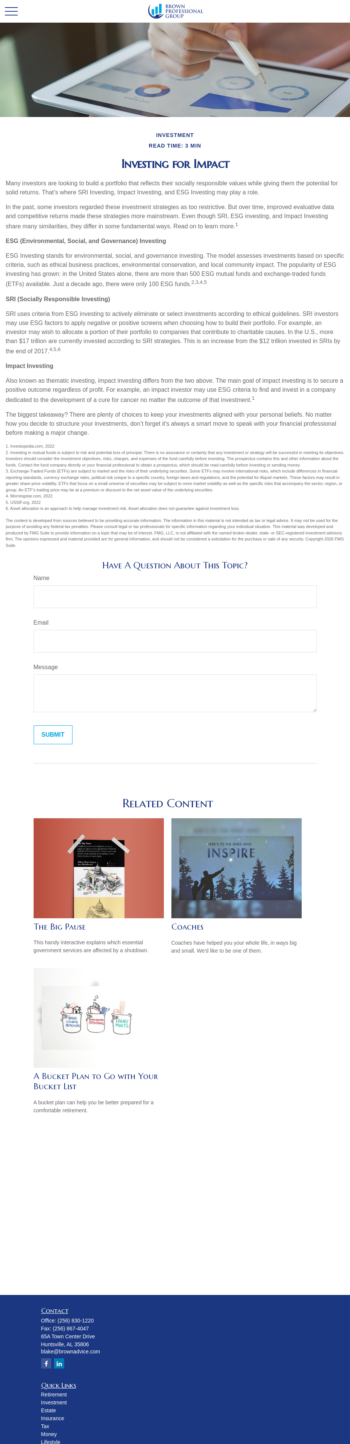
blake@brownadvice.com (70, 1352)
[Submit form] (53, 734)
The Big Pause (60, 927)
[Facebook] (46, 1363)
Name (42, 578)
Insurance (52, 1418)
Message (46, 667)
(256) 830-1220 (76, 1321)
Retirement (54, 1395)
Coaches (187, 927)
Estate (48, 1410)
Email (41, 622)
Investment (54, 1402)
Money (49, 1434)
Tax (45, 1426)
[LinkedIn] (59, 1363)
